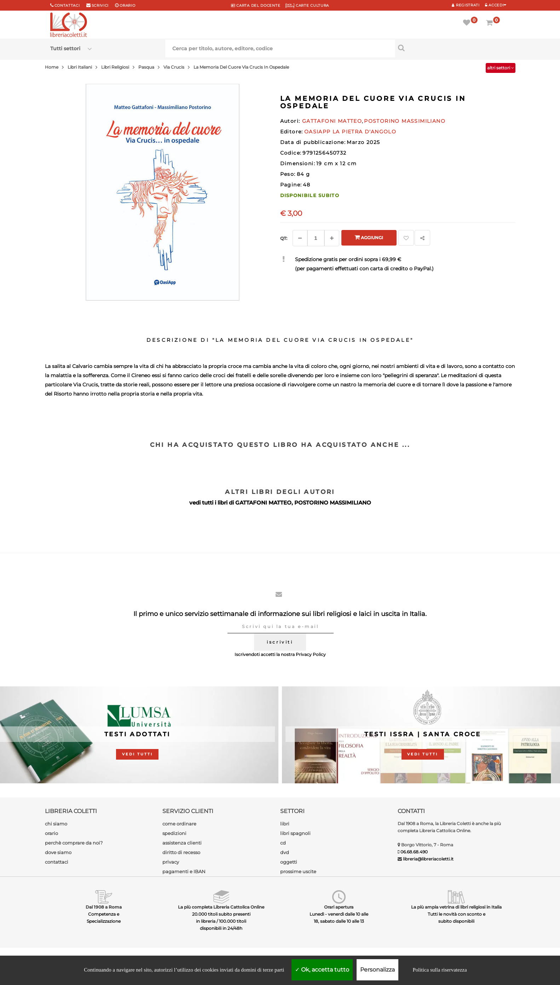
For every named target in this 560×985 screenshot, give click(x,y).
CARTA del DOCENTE (255, 5)
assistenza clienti (182, 843)
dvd (284, 852)
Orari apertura (338, 907)
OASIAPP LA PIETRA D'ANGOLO (350, 131)
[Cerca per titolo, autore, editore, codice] (452, 47)
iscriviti (280, 642)
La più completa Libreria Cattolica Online (221, 907)
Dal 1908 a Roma (104, 907)
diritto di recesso (181, 852)
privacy (170, 862)
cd (283, 843)
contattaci (56, 862)
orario (127, 5)
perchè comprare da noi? (74, 843)
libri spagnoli (295, 833)
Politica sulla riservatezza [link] (439, 970)
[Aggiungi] (332, 238)
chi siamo (56, 823)
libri (284, 823)
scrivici (100, 5)
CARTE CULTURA (307, 5)
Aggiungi (368, 237)
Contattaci (67, 5)
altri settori (500, 67)
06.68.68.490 (414, 851)
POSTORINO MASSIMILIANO (332, 502)
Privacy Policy (311, 654)
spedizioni (174, 833)
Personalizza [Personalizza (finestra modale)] (377, 969)
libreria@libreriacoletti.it (428, 859)
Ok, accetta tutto (322, 969)
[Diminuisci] (300, 238)
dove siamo (58, 852)
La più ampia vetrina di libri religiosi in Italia (456, 907)
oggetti (288, 862)
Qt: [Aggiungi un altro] (283, 238)
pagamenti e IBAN (184, 871)
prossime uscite (298, 871)
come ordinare (179, 823)
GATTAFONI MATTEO (263, 502)
